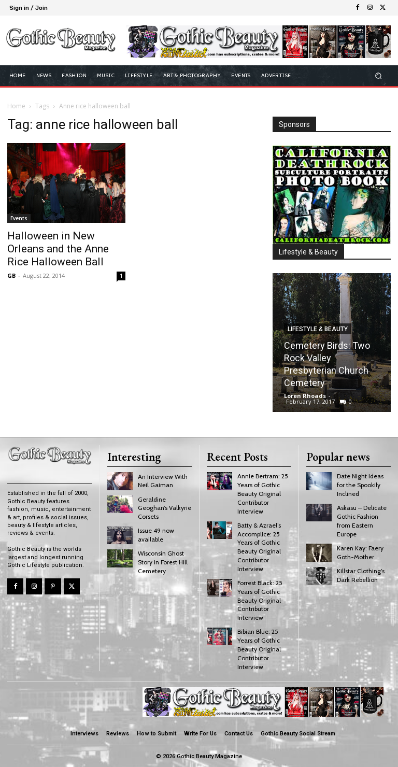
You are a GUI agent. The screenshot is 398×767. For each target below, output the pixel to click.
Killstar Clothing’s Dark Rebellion (361, 574)
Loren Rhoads (305, 396)
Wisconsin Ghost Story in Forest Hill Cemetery (163, 562)
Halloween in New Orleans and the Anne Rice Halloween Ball (58, 249)
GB (11, 275)
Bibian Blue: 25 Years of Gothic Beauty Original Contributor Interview (259, 648)
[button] (378, 75)
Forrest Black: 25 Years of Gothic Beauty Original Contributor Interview (259, 599)
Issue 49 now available (156, 535)
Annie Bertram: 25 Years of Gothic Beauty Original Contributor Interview (262, 493)
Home (16, 106)
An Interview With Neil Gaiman (163, 481)
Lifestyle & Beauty (318, 329)
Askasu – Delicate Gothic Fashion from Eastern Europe (362, 520)
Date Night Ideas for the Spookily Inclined (360, 485)
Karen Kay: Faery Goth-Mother (360, 552)
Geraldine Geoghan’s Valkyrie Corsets (164, 508)
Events (18, 218)
